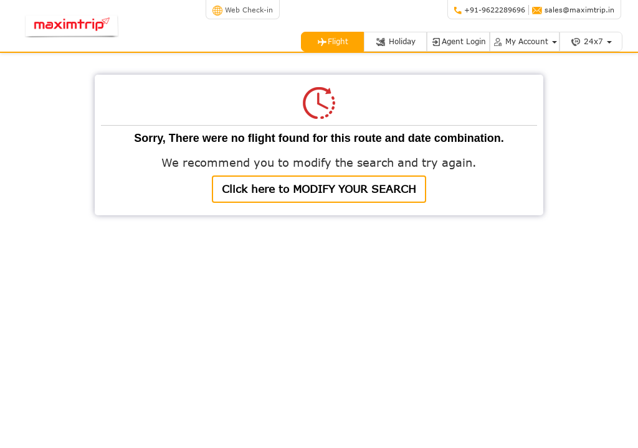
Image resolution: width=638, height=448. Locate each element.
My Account (524, 41)
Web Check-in (242, 10)
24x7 (591, 41)
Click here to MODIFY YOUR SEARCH (319, 188)
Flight (332, 41)
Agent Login (458, 41)
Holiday (396, 41)
